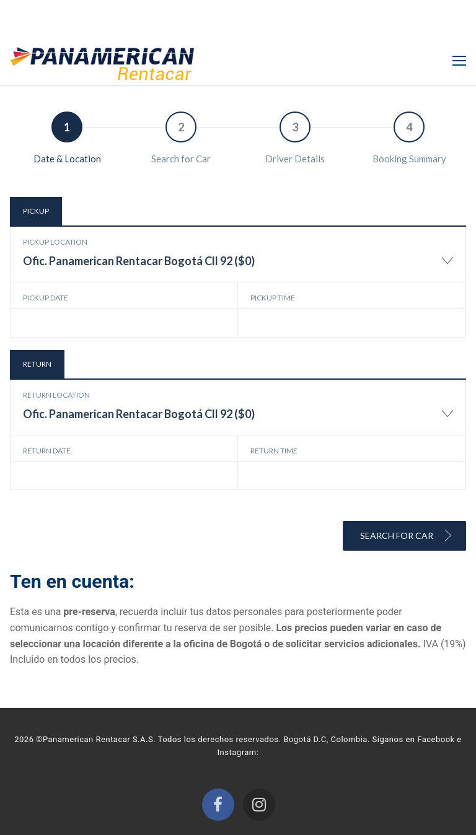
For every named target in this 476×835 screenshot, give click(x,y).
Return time (274, 450)
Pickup (36, 211)
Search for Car (407, 535)
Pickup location (55, 242)
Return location (56, 395)
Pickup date (45, 297)
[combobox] (238, 267)
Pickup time (272, 297)
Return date (47, 450)
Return (37, 364)
